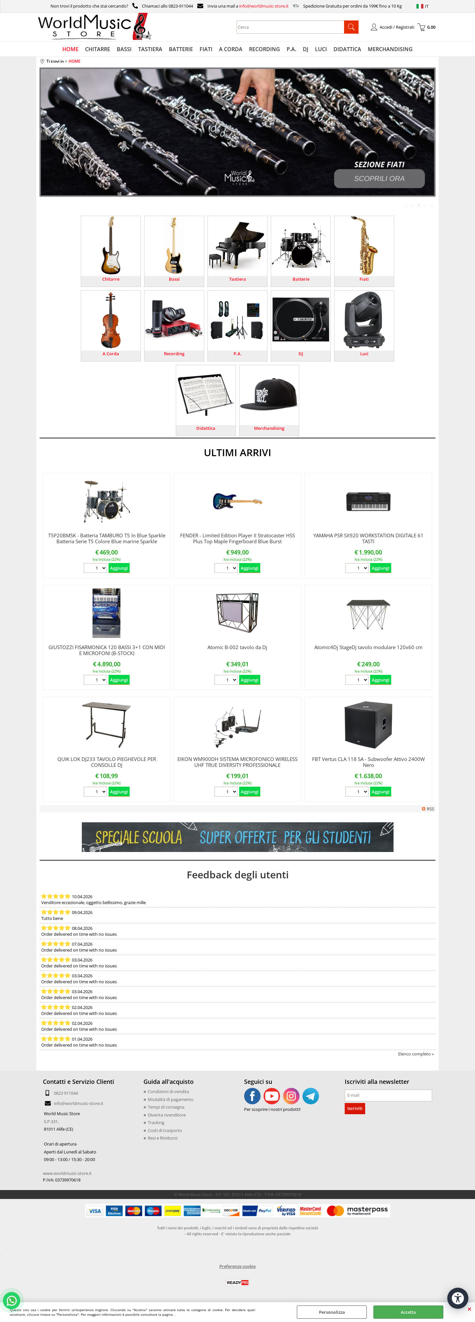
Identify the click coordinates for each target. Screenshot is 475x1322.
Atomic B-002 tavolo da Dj (237, 647)
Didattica (205, 428)
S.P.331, (51, 1121)
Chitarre (110, 279)
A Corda (111, 354)
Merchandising (269, 428)
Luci (364, 354)
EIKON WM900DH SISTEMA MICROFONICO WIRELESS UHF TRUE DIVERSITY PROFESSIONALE (237, 762)
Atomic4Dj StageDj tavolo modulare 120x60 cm (368, 647)
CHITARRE (97, 49)
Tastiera (237, 279)
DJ (305, 49)
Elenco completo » (416, 1054)
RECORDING (264, 49)
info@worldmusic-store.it (264, 6)
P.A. (291, 49)
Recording (174, 354)
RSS (430, 809)
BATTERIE (181, 49)
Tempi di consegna (166, 1107)
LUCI (321, 49)
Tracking (156, 1122)
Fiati (364, 279)
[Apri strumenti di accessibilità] (457, 1298)
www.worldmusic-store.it (67, 1173)
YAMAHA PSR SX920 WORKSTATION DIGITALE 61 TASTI (368, 538)
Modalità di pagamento (171, 1099)
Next (431, 134)
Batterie (301, 279)
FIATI (206, 49)
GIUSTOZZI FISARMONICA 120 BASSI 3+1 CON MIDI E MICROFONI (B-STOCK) (106, 650)
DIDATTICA (347, 49)
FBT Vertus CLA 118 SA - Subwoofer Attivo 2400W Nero (368, 762)
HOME (70, 49)
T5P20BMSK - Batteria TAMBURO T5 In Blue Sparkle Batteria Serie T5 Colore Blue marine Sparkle (106, 538)
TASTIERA (150, 49)
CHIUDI (469, 1309)
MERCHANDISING (390, 49)
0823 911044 (66, 1093)
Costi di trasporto (165, 1130)
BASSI (124, 49)
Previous (44, 134)
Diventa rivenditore (167, 1115)
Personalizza (332, 1312)
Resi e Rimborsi (162, 1138)
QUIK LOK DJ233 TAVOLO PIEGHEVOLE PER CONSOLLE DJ (106, 762)
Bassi (174, 279)
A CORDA (230, 49)
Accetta (408, 1312)
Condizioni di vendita (168, 1091)
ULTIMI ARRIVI (237, 452)
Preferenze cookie (237, 1266)
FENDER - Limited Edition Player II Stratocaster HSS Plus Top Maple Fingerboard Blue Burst (237, 538)
